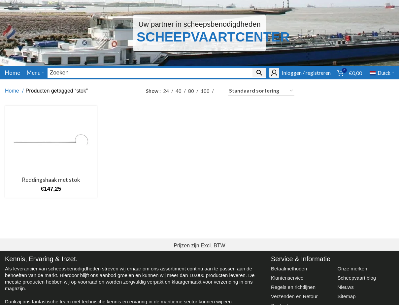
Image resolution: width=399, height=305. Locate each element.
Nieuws (345, 287)
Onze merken (352, 268)
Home (12, 91)
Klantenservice (287, 278)
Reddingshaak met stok (51, 179)
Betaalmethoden (289, 268)
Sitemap (346, 296)
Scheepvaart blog (356, 278)
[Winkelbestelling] (261, 91)
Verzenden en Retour (294, 296)
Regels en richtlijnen (293, 287)
